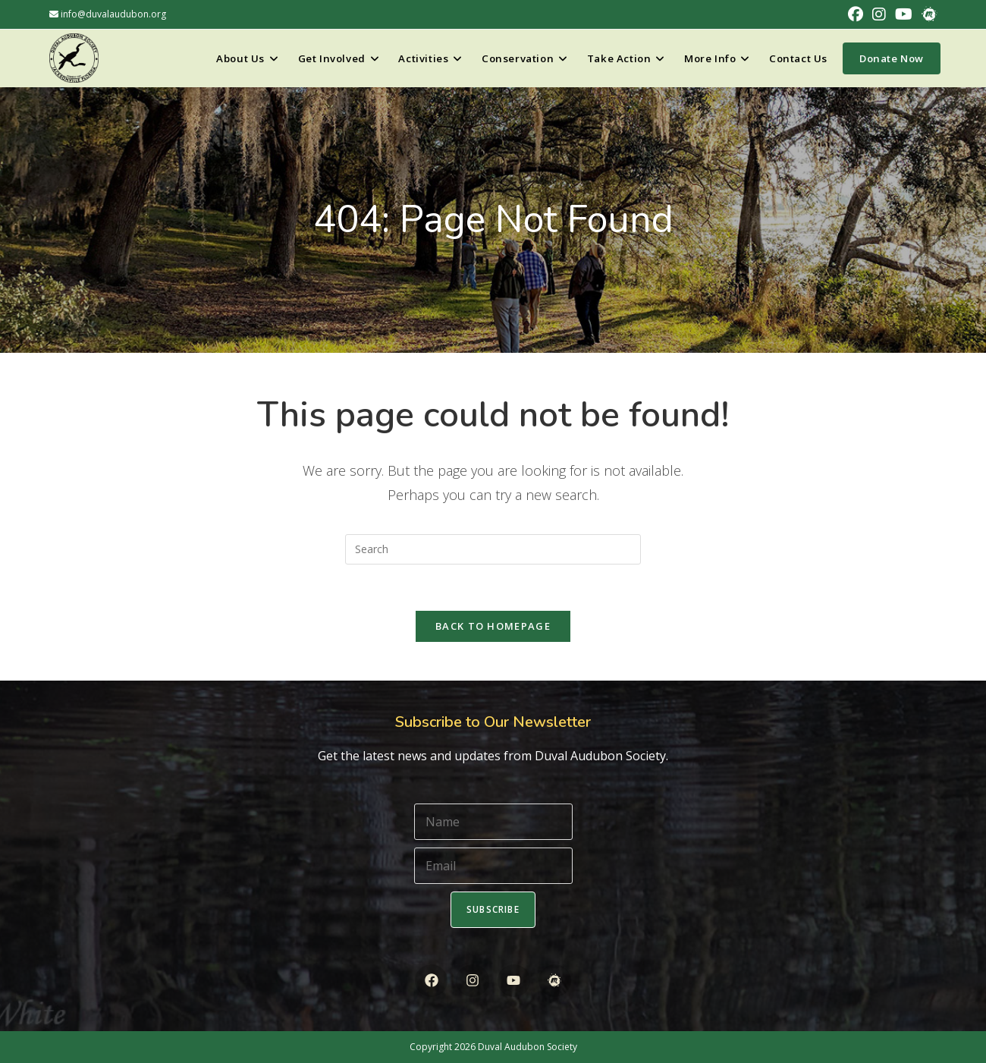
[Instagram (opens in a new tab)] (879, 14)
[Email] (493, 866)
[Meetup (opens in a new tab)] (927, 14)
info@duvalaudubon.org (107, 14)
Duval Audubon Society (527, 1046)
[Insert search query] (493, 549)
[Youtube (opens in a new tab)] (903, 14)
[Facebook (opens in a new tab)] (855, 14)
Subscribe (493, 909)
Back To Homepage (493, 626)
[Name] (493, 822)
